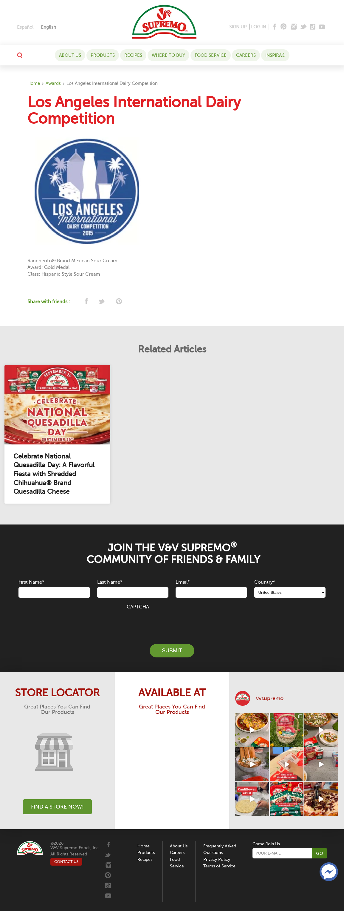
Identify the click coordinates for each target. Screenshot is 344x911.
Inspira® (275, 55)
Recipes (133, 55)
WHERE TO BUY (168, 55)
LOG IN (258, 26)
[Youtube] (322, 27)
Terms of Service (219, 866)
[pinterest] (118, 302)
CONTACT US (66, 861)
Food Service (211, 55)
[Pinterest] (283, 27)
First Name (31, 582)
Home (33, 83)
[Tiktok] (313, 27)
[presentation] (172, 623)
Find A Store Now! (57, 807)
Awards (53, 83)
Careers (246, 55)
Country (264, 582)
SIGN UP (238, 26)
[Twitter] (304, 27)
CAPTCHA (138, 607)
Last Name (109, 582)
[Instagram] (293, 27)
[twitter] (102, 302)
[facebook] (85, 302)
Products (103, 55)
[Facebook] (274, 27)
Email (183, 582)
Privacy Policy (216, 859)
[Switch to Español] (25, 27)
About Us (70, 55)
